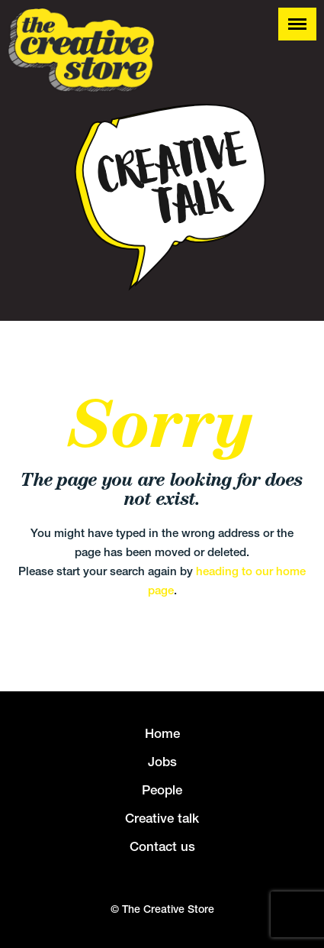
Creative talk (162, 818)
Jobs (162, 761)
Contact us (162, 846)
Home (162, 733)
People (162, 790)
